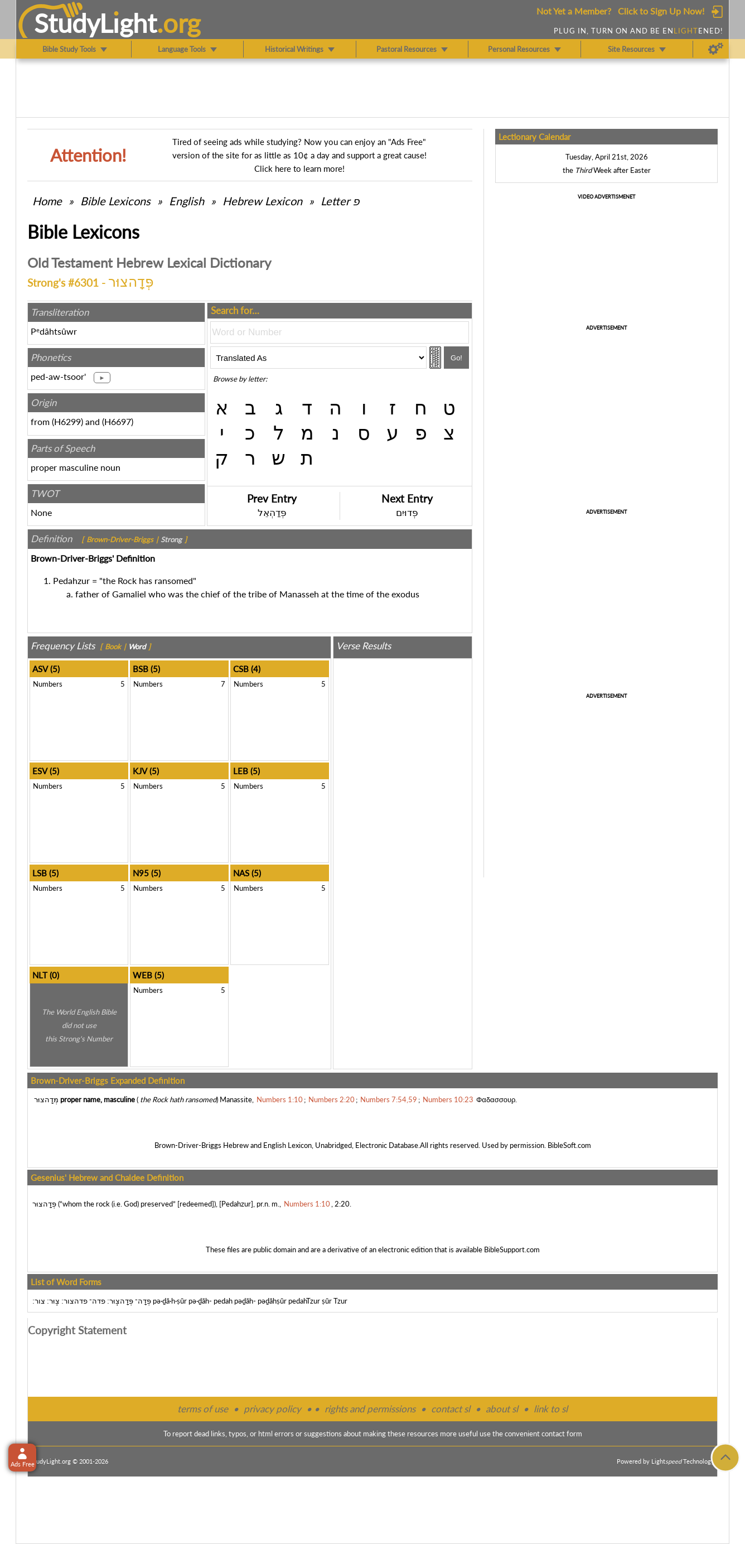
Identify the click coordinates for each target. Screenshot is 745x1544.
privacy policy (272, 1409)
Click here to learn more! (299, 168)
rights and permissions (370, 1409)
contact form (561, 1433)
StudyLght (95, 22)
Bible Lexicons (115, 201)
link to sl (551, 1409)
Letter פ (340, 201)
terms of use (202, 1409)
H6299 (67, 421)
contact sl (450, 1409)
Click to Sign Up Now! (661, 11)
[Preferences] (715, 49)
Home (47, 201)
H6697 (117, 421)
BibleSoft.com (569, 1145)
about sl (502, 1409)
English (186, 201)
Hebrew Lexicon (262, 201)
